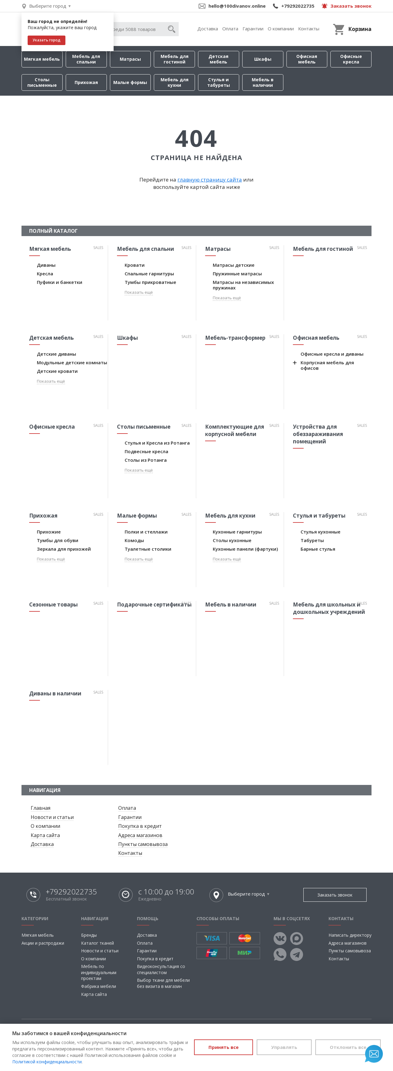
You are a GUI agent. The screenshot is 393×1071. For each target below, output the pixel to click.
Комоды (134, 540)
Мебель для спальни (86, 59)
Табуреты (312, 540)
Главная (40, 808)
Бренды (89, 935)
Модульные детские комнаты (72, 362)
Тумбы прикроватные (150, 282)
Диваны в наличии (55, 693)
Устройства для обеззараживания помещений (318, 434)
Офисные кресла (351, 59)
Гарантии (253, 28)
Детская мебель (218, 59)
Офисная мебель (306, 59)
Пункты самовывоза (143, 844)
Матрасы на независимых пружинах (243, 285)
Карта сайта (45, 835)
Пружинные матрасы (237, 273)
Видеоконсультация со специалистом (161, 969)
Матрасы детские (234, 265)
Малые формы (130, 82)
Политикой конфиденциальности (47, 1062)
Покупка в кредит (140, 826)
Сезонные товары (53, 604)
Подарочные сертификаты (154, 604)
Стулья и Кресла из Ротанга (157, 443)
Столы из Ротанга (146, 460)
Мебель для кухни (175, 82)
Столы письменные (42, 82)
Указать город (46, 40)
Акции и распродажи (42, 943)
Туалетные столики (148, 549)
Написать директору (350, 935)
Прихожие (49, 532)
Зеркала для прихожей (64, 549)
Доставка (207, 28)
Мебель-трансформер (235, 337)
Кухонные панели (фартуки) (245, 549)
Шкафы (262, 59)
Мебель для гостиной (175, 59)
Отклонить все (348, 1047)
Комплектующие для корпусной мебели (234, 430)
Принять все (223, 1047)
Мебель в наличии (263, 82)
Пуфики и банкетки (59, 282)
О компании (281, 28)
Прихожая (86, 82)
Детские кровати (57, 371)
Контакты (308, 28)
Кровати (135, 265)
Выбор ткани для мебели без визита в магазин (163, 983)
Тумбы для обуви (57, 540)
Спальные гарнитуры (149, 273)
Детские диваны (56, 354)
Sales (98, 247)
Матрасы (130, 59)
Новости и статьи (52, 817)
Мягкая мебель (42, 59)
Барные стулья (318, 549)
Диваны (46, 265)
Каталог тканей (97, 943)
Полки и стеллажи (146, 532)
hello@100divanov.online (237, 6)
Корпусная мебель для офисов (327, 365)
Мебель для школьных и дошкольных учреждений (329, 608)
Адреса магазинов (140, 835)
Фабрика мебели (98, 986)
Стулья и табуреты (218, 82)
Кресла (45, 273)
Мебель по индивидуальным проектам (98, 972)
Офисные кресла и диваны (332, 354)
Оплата (230, 28)
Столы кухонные (232, 540)
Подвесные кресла (146, 451)
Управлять (284, 1047)
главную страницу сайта (209, 179)
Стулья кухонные (320, 532)
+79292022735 (297, 6)
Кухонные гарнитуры (237, 532)
